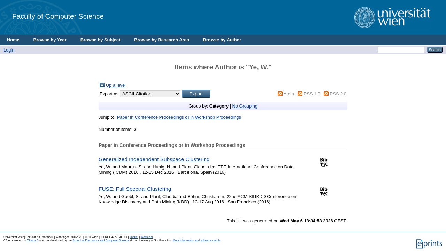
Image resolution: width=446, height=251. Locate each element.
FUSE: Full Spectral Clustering (135, 189)
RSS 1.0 (311, 93)
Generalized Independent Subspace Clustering (154, 159)
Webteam (147, 237)
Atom (289, 93)
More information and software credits (197, 240)
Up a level (116, 85)
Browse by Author (222, 39)
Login (8, 50)
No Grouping (245, 106)
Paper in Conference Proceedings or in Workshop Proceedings (179, 117)
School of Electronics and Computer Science (100, 240)
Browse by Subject (100, 39)
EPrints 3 (32, 240)
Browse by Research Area (161, 39)
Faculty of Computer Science (58, 16)
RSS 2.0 (338, 93)
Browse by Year (50, 39)
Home (13, 39)
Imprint (134, 237)
